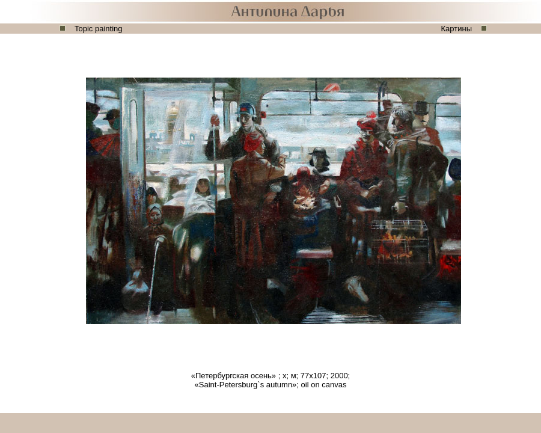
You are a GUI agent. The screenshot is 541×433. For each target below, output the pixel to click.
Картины (456, 28)
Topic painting (99, 28)
